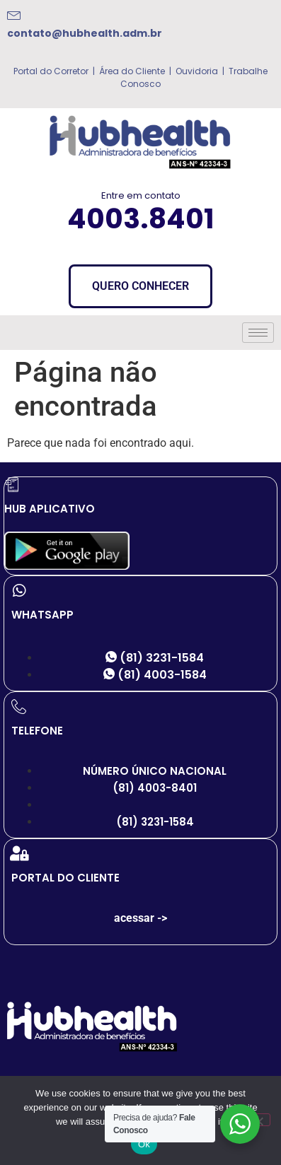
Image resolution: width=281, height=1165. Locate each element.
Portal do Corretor (50, 71)
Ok (144, 1144)
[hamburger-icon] (258, 332)
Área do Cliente (132, 71)
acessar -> (140, 918)
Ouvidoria (195, 71)
